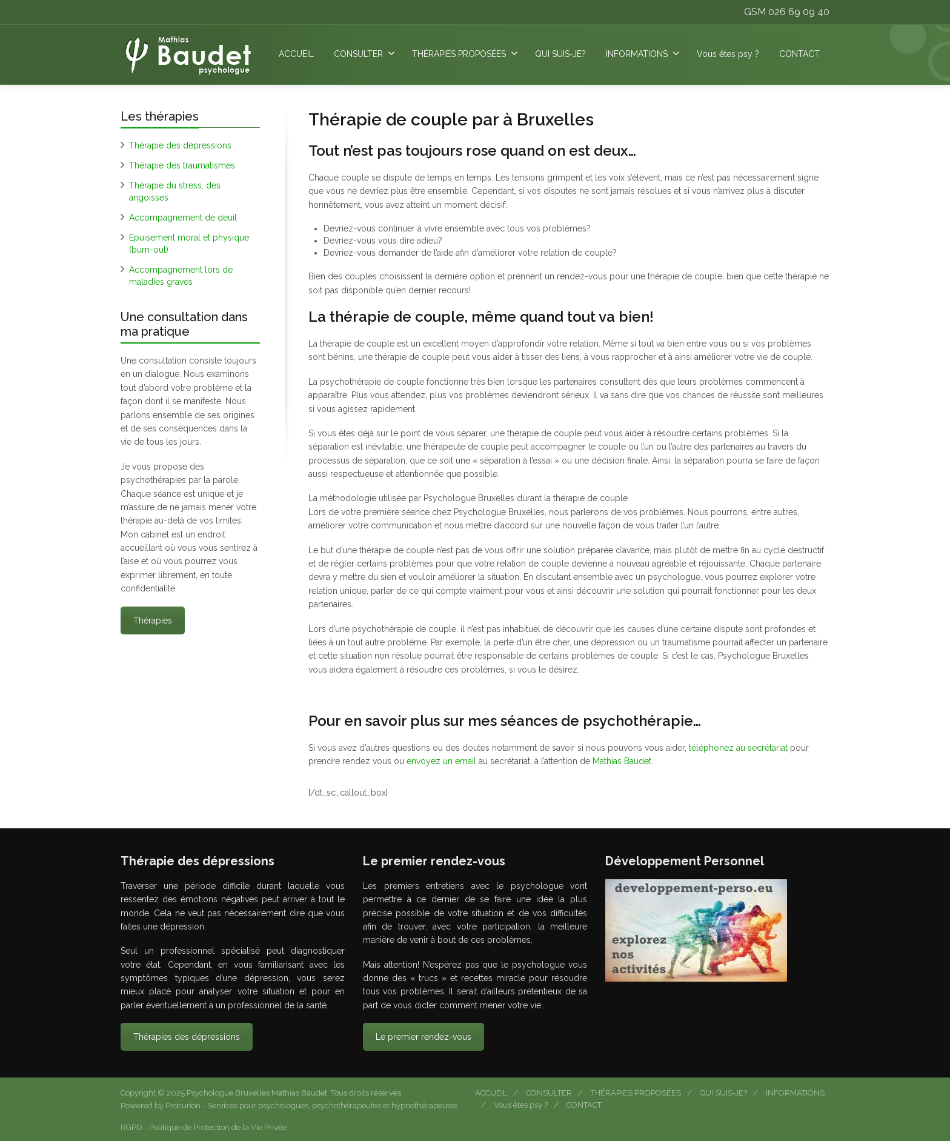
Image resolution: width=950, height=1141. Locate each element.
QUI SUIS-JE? (560, 54)
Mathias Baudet (622, 761)
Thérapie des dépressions (180, 145)
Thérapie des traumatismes (182, 165)
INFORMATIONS (643, 53)
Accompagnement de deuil (183, 217)
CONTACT (799, 54)
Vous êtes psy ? (728, 54)
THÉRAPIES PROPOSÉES (465, 53)
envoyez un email (441, 761)
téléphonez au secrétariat (739, 748)
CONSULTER (364, 53)
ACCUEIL (296, 54)
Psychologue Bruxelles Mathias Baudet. (259, 1092)
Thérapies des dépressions (186, 1037)
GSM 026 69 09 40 (786, 12)
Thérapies (152, 620)
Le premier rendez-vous (423, 1037)
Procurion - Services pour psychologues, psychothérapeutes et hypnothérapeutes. (312, 1105)
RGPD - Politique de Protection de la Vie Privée (204, 1127)
